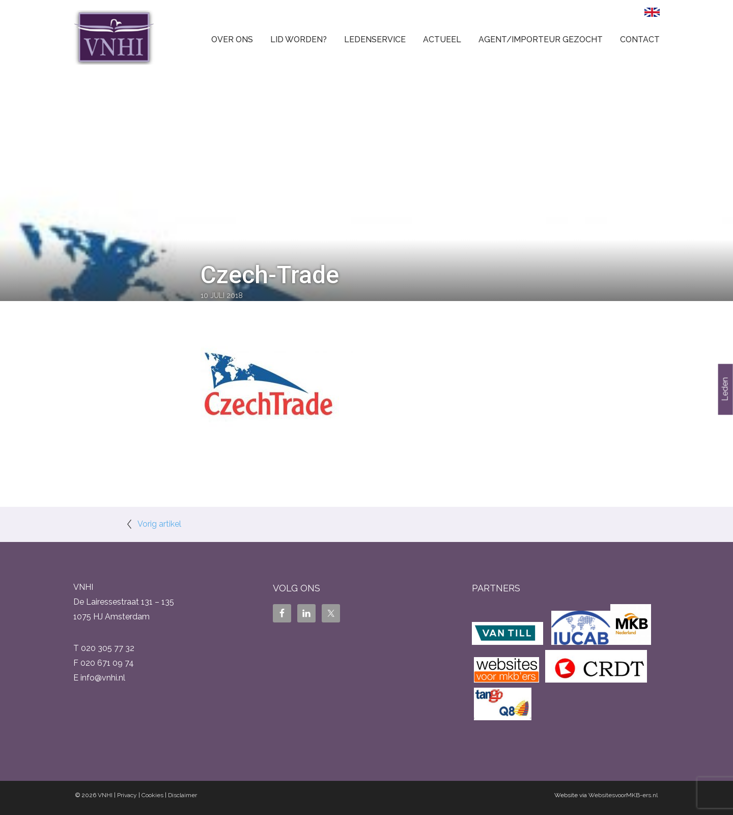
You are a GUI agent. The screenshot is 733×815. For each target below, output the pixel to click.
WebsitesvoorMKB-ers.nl (623, 795)
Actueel (442, 39)
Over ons (232, 39)
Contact (640, 39)
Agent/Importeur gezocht (540, 39)
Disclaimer (182, 795)
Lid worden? (298, 39)
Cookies (152, 795)
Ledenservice (375, 39)
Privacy (127, 795)
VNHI (105, 795)
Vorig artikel (159, 524)
